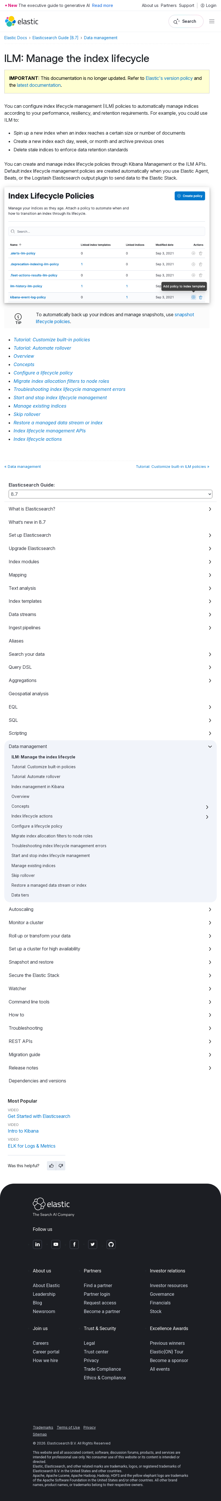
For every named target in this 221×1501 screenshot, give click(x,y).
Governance (162, 1294)
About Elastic (46, 1285)
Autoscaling (21, 909)
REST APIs (21, 1041)
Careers (41, 1343)
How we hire (45, 1360)
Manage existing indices (34, 865)
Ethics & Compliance (105, 1378)
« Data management (22, 466)
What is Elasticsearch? (32, 509)
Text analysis (22, 588)
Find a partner (98, 1285)
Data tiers (20, 895)
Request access (100, 1303)
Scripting (18, 733)
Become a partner (102, 1311)
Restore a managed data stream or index (49, 885)
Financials (160, 1303)
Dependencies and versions (37, 1081)
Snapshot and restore (31, 962)
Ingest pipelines (25, 627)
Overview (20, 796)
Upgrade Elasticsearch (32, 548)
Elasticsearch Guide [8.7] (56, 37)
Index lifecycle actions (32, 816)
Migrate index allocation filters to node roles (52, 836)
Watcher (17, 988)
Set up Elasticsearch (30, 535)
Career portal (46, 1352)
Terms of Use (68, 1427)
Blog (37, 1303)
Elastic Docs (15, 37)
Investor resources (169, 1285)
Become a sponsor (169, 1360)
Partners (169, 5)
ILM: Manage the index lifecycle (43, 757)
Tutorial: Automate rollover (36, 776)
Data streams (22, 614)
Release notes (23, 1068)
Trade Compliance (102, 1369)
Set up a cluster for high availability (44, 949)
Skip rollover (23, 875)
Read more (102, 5)
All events (160, 1369)
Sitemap (40, 1434)
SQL (13, 720)
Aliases (16, 641)
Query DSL (20, 667)
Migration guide (24, 1054)
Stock (155, 1311)
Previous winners (167, 1343)
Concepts (20, 806)
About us (150, 5)
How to (16, 1015)
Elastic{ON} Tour (167, 1352)
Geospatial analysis (29, 693)
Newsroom (44, 1311)
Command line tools (29, 1002)
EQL (13, 707)
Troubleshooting (26, 1028)
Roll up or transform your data (40, 936)
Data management (28, 746)
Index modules (24, 561)
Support (186, 5)
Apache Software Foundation (65, 1480)
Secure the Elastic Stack (34, 975)
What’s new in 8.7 (27, 522)
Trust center (96, 1352)
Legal (89, 1343)
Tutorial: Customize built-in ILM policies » (172, 466)
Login (208, 5)
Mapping (17, 575)
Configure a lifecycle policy (37, 826)
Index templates (25, 601)
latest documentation (39, 85)
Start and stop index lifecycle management (51, 855)
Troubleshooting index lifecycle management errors (59, 845)
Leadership (44, 1294)
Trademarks (43, 1427)
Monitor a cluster (26, 922)
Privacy (91, 1360)
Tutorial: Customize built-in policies (44, 766)
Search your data (27, 654)
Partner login (97, 1294)
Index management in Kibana (38, 786)
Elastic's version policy (169, 78)
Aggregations (23, 680)
